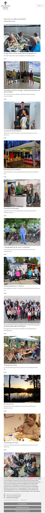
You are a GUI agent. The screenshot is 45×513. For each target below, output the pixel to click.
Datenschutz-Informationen (11, 500)
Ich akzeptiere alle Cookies (22, 507)
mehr (5, 58)
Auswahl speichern (22, 503)
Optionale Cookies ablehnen (22, 511)
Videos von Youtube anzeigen (13, 496)
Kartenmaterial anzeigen (12, 497)
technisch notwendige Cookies (13, 494)
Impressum (23, 500)
